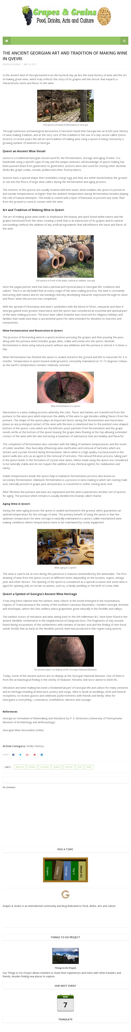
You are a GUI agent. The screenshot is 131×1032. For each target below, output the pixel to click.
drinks (32, 767)
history (69, 767)
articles (20, 767)
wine (89, 767)
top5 (79, 767)
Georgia (44, 767)
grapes (56, 767)
